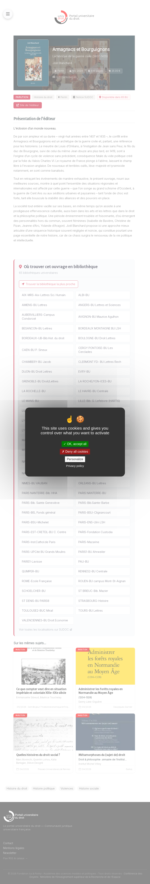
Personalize (75, 459)
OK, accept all (74, 444)
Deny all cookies (75, 451)
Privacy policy (75, 465)
